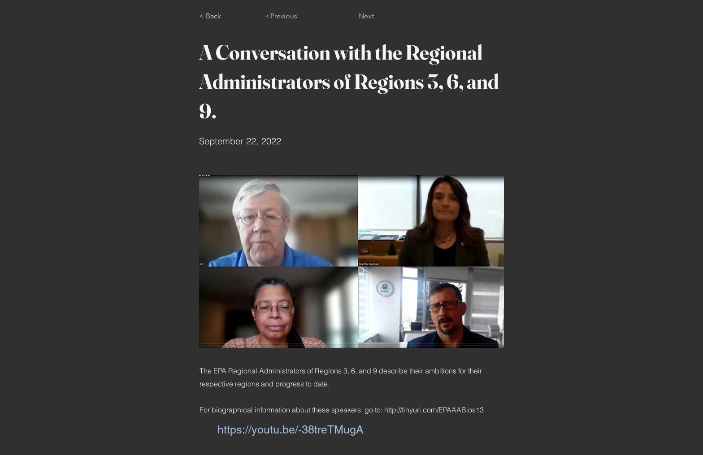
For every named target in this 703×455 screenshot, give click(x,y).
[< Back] (228, 16)
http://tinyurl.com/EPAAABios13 (434, 409)
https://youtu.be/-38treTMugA (290, 429)
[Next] (351, 16)
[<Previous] (295, 16)
